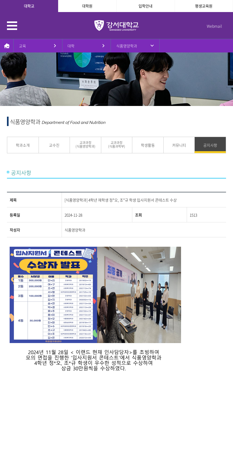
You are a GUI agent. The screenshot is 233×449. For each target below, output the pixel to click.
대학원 (87, 6)
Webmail (214, 26)
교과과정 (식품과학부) (116, 145)
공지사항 (210, 145)
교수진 (54, 145)
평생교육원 (203, 6)
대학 (70, 45)
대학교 (29, 6)
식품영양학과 (126, 45)
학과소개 (23, 145)
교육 (22, 45)
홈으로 (7, 45)
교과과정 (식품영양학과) (85, 145)
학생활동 (148, 145)
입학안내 (145, 6)
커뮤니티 (179, 145)
